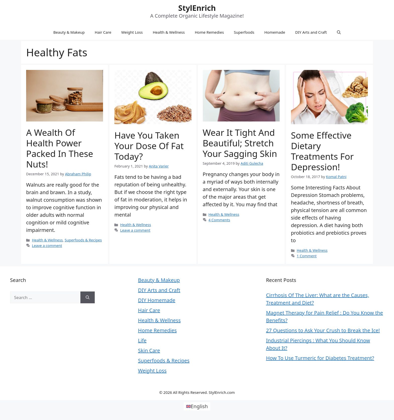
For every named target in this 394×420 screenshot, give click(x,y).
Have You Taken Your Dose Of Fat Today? (149, 145)
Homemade (274, 32)
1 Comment (307, 256)
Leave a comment (47, 245)
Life (142, 340)
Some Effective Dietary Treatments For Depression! (322, 151)
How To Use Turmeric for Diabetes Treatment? (320, 358)
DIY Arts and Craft (311, 32)
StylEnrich (197, 8)
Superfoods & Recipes (83, 240)
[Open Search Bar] (339, 32)
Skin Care (149, 350)
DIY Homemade (156, 300)
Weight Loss (132, 32)
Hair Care (103, 32)
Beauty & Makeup (69, 32)
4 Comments (219, 220)
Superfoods (244, 32)
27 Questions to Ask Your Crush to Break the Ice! (323, 330)
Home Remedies (209, 32)
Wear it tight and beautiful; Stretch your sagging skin (240, 143)
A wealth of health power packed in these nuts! (59, 148)
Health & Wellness (169, 32)
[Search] (87, 297)
